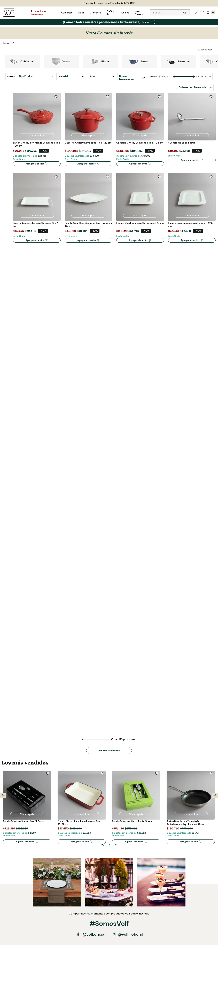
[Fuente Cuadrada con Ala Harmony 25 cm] (140, 210)
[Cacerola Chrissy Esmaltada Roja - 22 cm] (88, 131)
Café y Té (110, 12)
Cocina (125, 12)
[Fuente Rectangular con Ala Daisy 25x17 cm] (37, 210)
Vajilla (81, 12)
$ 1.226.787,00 (203, 77)
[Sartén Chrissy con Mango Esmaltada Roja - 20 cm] (37, 131)
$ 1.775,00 (164, 77)
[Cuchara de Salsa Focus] (192, 131)
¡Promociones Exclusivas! (38, 12)
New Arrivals (139, 12)
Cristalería (95, 12)
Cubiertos (66, 12)
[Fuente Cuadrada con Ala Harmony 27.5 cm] (192, 210)
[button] (99, 76)
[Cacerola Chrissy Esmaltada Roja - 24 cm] (140, 131)
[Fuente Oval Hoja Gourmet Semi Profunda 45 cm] (88, 210)
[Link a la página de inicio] (5, 43)
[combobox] (170, 12)
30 (12, 43)
